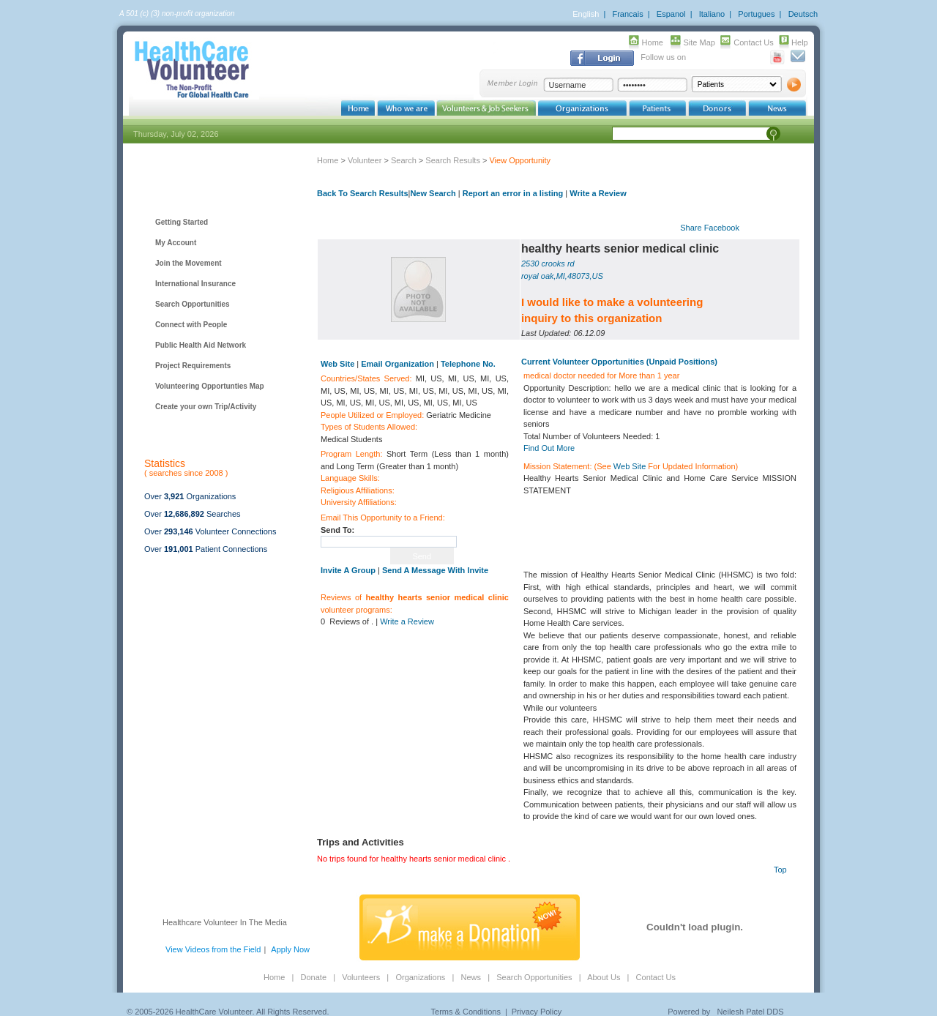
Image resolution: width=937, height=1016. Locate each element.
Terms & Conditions (466, 1011)
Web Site (629, 466)
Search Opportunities (192, 304)
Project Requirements (193, 366)
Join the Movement (188, 263)
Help (799, 42)
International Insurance (195, 284)
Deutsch (803, 14)
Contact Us (753, 42)
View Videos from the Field (213, 949)
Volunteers (361, 977)
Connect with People (191, 325)
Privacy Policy (536, 1011)
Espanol (671, 14)
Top (780, 869)
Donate (313, 977)
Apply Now (290, 949)
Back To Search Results (362, 193)
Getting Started (181, 222)
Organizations (420, 977)
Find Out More (549, 448)
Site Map (699, 42)
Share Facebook (709, 227)
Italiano (712, 14)
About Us (603, 977)
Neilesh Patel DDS (750, 1011)
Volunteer (364, 160)
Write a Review (598, 193)
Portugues (756, 14)
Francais (627, 14)
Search (404, 160)
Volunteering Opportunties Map (209, 386)
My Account (175, 243)
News (470, 977)
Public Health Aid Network (200, 345)
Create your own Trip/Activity (205, 407)
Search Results (452, 160)
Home (652, 42)
